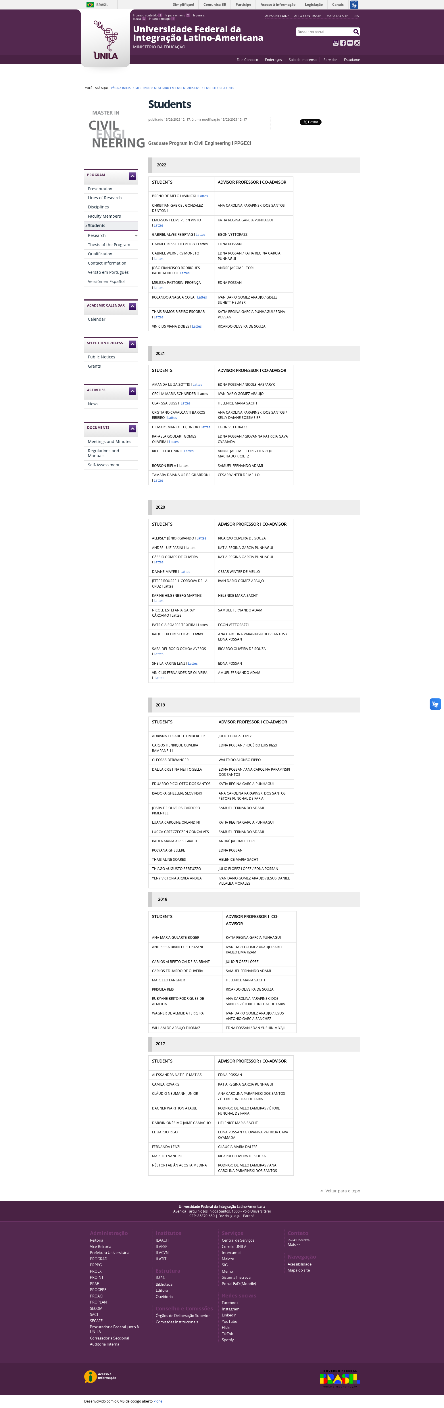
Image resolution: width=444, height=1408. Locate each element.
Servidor (330, 59)
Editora (162, 1290)
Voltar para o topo (343, 1191)
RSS (356, 16)
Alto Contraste (307, 16)
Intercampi (231, 1252)
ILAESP (162, 1246)
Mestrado (143, 88)
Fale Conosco (247, 59)
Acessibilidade (300, 1264)
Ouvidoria (164, 1296)
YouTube (336, 43)
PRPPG (96, 1265)
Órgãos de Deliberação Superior (183, 1315)
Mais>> (294, 1244)
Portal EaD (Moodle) (239, 1283)
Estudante (352, 59)
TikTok (227, 1333)
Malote (228, 1259)
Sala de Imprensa (303, 59)
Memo (227, 1271)
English (210, 88)
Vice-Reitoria (100, 1246)
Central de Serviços (238, 1240)
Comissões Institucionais (177, 1322)
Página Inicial (121, 88)
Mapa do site (337, 16)
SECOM (96, 1308)
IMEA (160, 1278)
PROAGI (96, 1296)
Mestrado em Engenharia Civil (177, 88)
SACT (94, 1314)
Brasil (102, 4)
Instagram (357, 43)
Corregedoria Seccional (109, 1338)
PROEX (96, 1271)
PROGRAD (98, 1259)
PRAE (94, 1283)
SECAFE (96, 1320)
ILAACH (162, 1240)
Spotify (228, 1339)
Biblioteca (164, 1284)
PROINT (96, 1277)
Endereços (273, 59)
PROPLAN (98, 1302)
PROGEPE (98, 1289)
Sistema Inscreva (236, 1277)
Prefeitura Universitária (109, 1252)
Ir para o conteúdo (147, 15)
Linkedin (229, 1315)
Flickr (350, 43)
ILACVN (162, 1252)
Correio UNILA (234, 1246)
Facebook (343, 43)
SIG (225, 1265)
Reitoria (96, 1240)
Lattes (203, 195)
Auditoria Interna (104, 1344)
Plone (157, 1401)
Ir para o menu (178, 15)
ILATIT (161, 1259)
